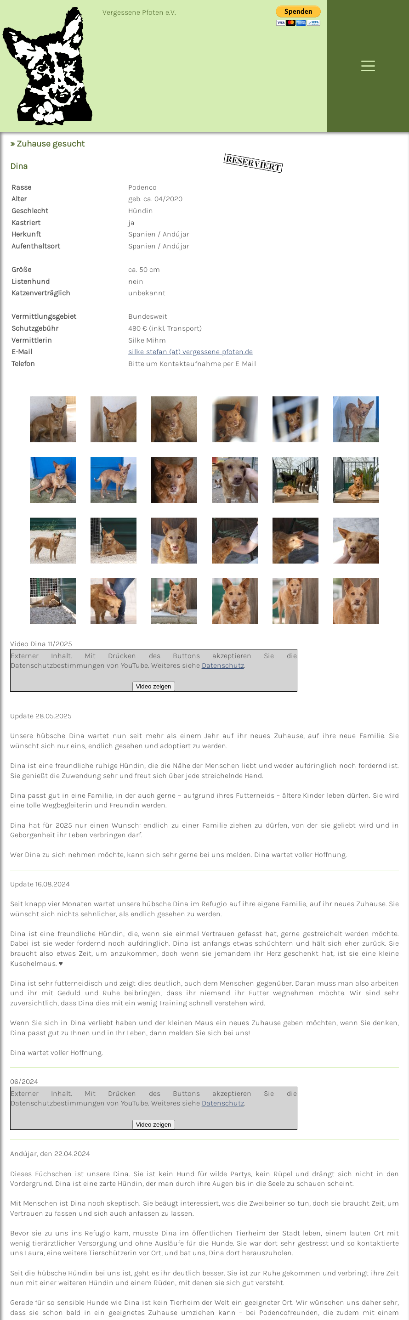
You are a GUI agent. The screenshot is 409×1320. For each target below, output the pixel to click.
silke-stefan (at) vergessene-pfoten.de (190, 351)
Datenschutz (223, 665)
